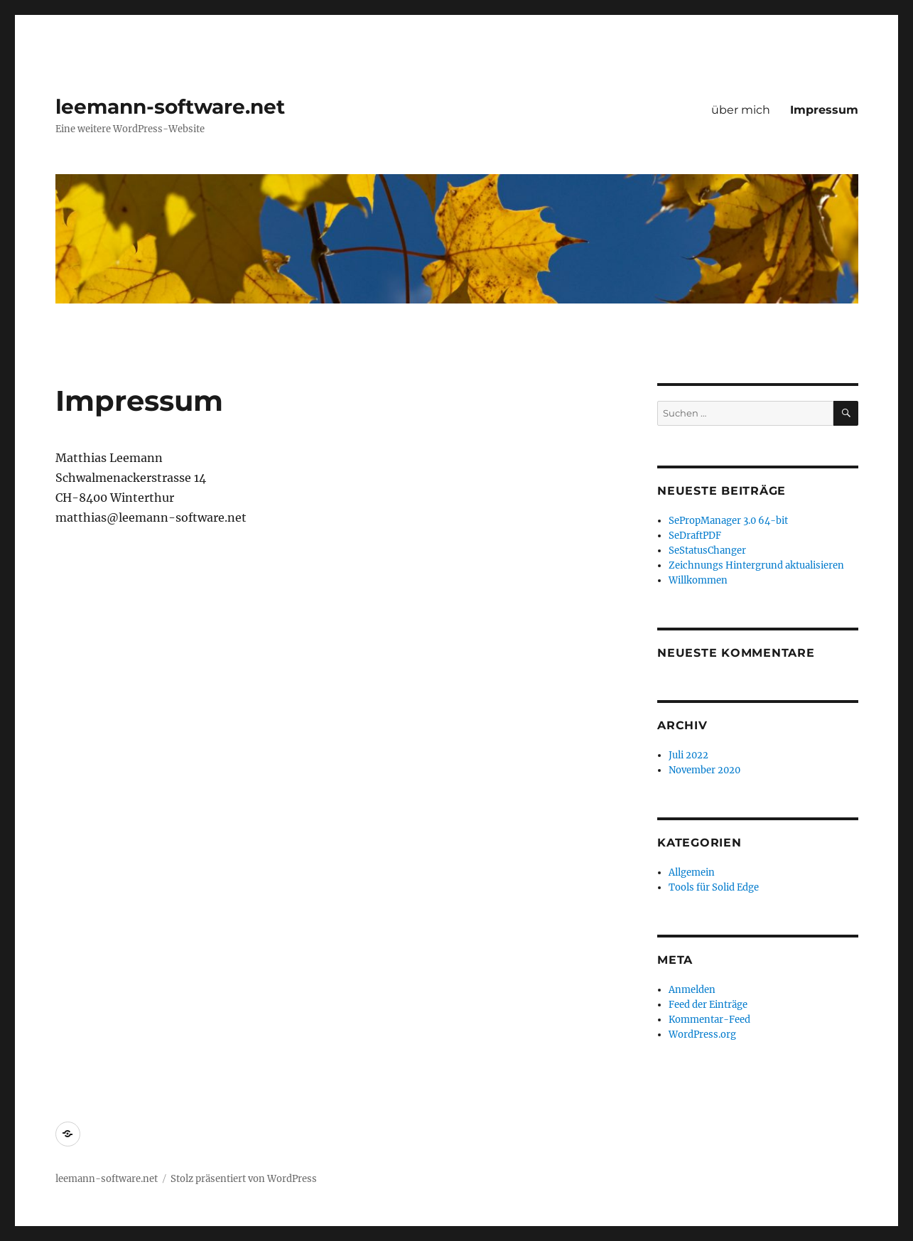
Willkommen (698, 580)
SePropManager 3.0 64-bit (728, 521)
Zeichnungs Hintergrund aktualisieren (756, 565)
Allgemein (692, 872)
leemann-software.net (170, 107)
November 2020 (704, 770)
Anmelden (692, 990)
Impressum (824, 110)
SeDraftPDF (695, 536)
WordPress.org (702, 1034)
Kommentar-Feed (709, 1020)
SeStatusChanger (707, 550)
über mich (740, 110)
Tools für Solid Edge (714, 887)
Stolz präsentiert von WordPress (244, 1179)
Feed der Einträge (708, 1005)
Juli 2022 (688, 755)
